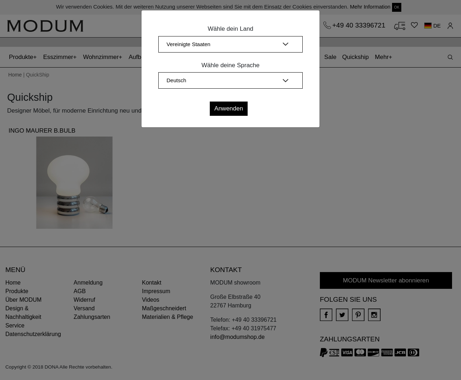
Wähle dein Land (230, 28)
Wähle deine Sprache (231, 65)
